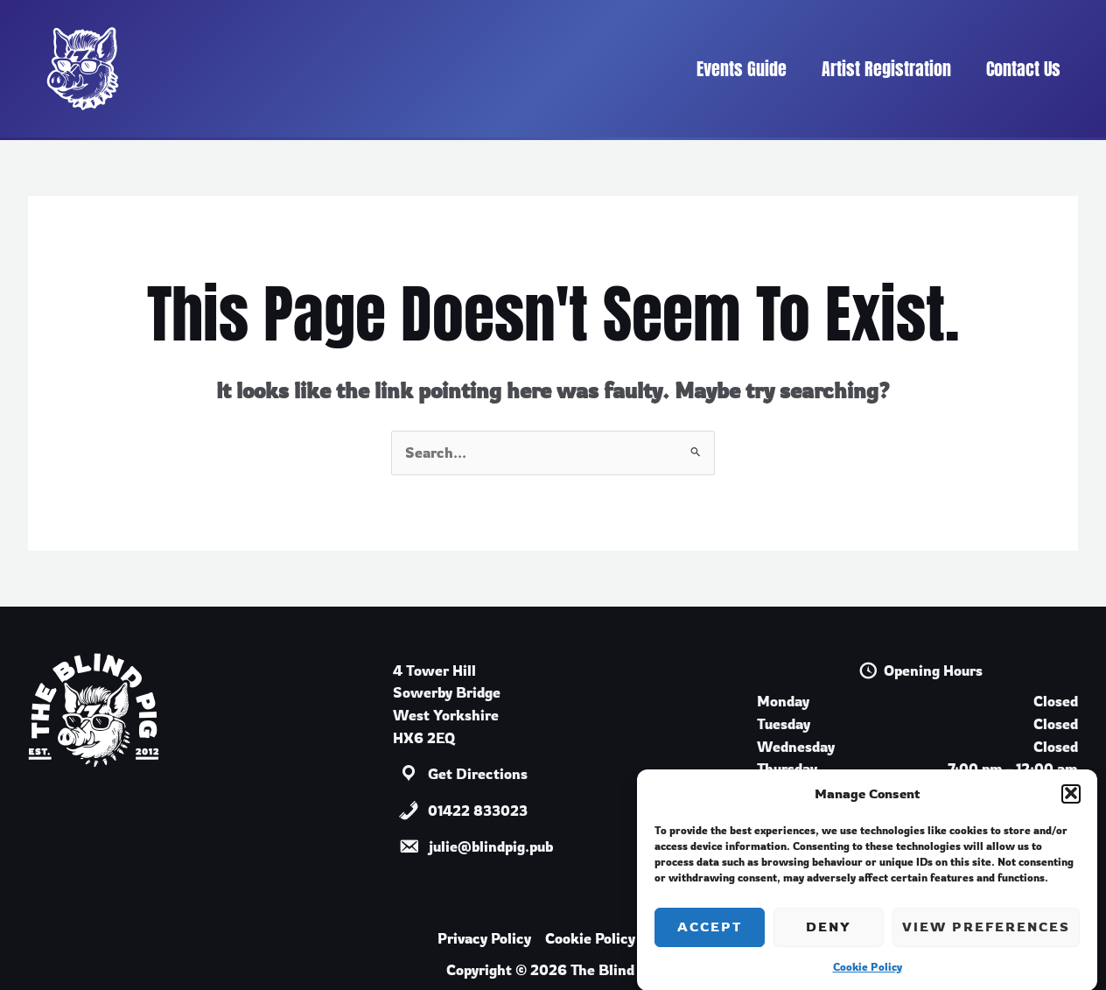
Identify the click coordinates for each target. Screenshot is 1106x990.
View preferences (986, 938)
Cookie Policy (867, 977)
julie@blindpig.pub (490, 846)
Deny (828, 938)
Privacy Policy (484, 938)
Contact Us (1023, 69)
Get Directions (478, 774)
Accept (709, 938)
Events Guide (741, 69)
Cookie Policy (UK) (606, 938)
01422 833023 (478, 810)
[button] (1071, 804)
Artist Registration (886, 69)
